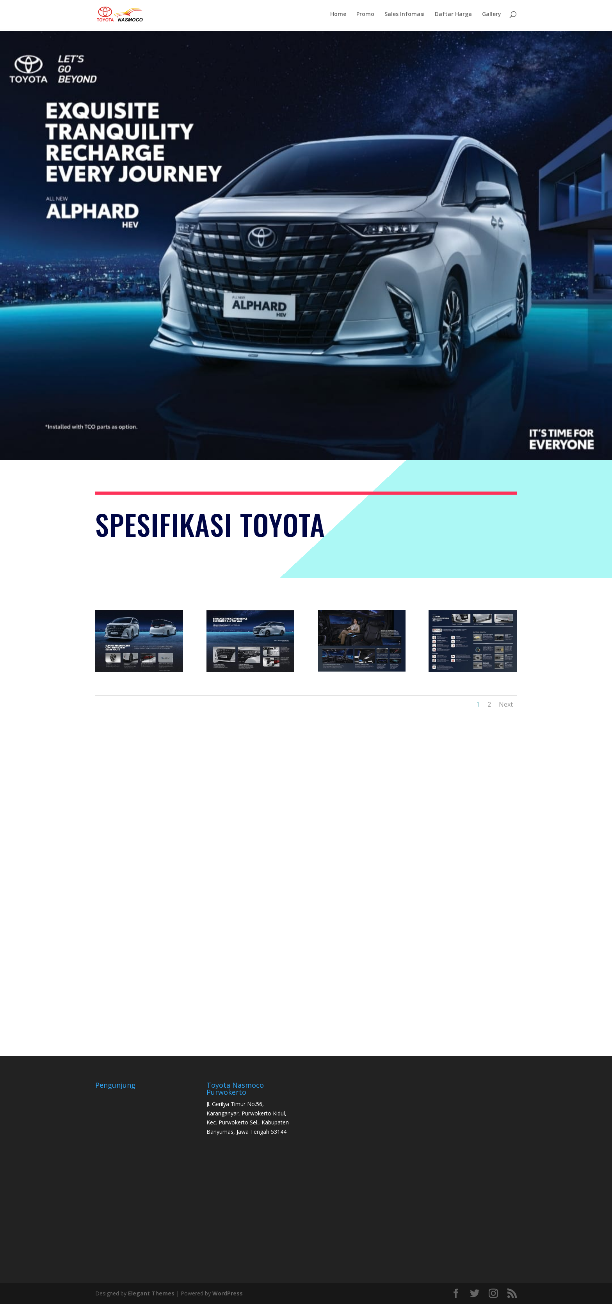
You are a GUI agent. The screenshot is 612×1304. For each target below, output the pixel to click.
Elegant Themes (151, 1293)
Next (506, 704)
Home (338, 16)
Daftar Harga (453, 16)
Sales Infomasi (404, 16)
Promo (365, 16)
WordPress (227, 1293)
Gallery (491, 16)
